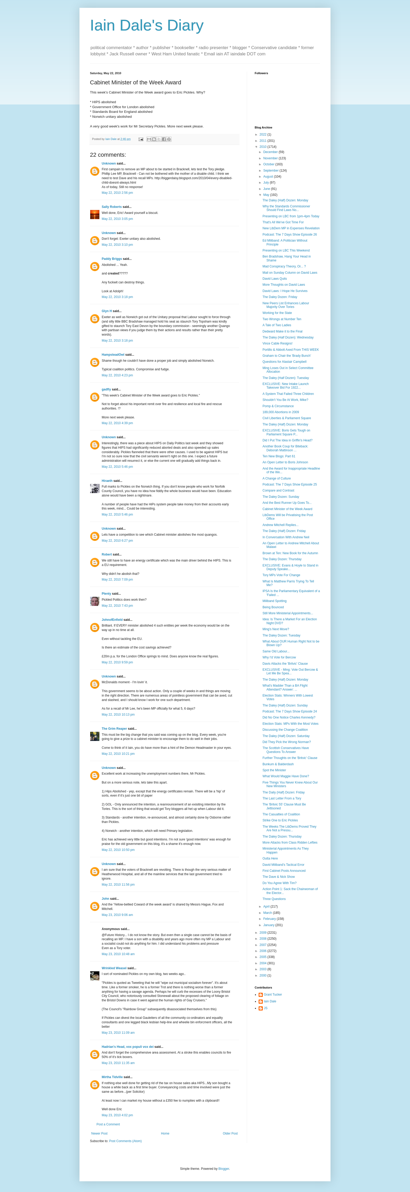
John (105, 899)
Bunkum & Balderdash (278, 764)
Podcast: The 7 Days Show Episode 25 (290, 484)
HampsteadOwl (113, 355)
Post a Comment (108, 1124)
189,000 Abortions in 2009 (281, 412)
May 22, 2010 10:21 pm (118, 754)
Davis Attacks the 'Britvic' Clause (285, 663)
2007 (263, 945)
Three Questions (274, 899)
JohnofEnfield (112, 620)
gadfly (106, 389)
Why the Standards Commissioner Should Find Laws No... (286, 208)
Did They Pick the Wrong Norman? (287, 742)
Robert (107, 554)
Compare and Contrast (278, 490)
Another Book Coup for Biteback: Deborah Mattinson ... (285, 448)
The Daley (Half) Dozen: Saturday (286, 736)
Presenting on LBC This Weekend (286, 250)
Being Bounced (273, 607)
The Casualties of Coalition (281, 814)
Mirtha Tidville (112, 1077)
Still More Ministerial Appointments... (288, 613)
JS (265, 1008)
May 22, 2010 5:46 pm (117, 467)
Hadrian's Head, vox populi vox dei (127, 1047)
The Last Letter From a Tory (282, 798)
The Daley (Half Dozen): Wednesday (288, 337)
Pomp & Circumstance (278, 406)
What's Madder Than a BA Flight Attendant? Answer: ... (285, 687)
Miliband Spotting (275, 601)
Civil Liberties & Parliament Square (287, 418)
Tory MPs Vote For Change (281, 575)
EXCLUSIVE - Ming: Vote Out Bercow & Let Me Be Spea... (290, 671)
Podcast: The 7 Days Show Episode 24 (290, 711)
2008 (263, 938)
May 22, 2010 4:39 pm (117, 423)
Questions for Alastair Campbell (284, 362)
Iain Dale (270, 1001)
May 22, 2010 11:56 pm (118, 884)
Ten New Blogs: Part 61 (279, 456)
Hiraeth (107, 481)
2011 (263, 141)
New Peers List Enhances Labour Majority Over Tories (286, 305)
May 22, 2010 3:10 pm (117, 245)
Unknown (109, 163)
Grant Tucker (273, 994)
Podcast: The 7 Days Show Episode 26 (290, 234)
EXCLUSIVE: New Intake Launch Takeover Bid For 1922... (286, 385)
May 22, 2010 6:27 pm (117, 540)
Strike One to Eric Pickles (280, 820)
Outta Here (270, 858)
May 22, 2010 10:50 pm (118, 850)
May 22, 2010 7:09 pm (117, 579)
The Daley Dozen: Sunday (281, 497)
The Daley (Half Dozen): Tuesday (286, 378)
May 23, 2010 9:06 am (117, 915)
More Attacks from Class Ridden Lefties (290, 842)
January (269, 925)
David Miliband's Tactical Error (283, 865)
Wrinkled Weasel (114, 968)
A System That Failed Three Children (288, 394)
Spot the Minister (274, 770)
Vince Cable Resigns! (278, 343)
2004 (263, 963)
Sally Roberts (112, 207)
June (267, 189)
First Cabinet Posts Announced (284, 871)
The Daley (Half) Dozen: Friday (284, 531)
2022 (263, 134)
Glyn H (107, 311)
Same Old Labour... (276, 651)
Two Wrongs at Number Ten (282, 319)
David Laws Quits (275, 279)
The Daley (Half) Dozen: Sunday (285, 705)
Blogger (223, 1169)
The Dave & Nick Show (279, 877)
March (268, 913)
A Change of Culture (277, 478)
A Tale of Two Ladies (277, 325)
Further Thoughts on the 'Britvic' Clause (290, 758)
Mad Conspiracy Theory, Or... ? (284, 266)
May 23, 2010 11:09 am (118, 1033)
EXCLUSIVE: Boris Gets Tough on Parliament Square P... (286, 432)
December (271, 152)
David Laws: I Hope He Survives (285, 291)
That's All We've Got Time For (283, 222)
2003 (263, 969)
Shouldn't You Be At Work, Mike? (285, 400)
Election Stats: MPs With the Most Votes (290, 724)
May (266, 195)
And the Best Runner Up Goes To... (287, 503)
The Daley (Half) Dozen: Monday (285, 200)
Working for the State (277, 313)
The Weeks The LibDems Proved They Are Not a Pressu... (289, 828)
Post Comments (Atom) (125, 1141)
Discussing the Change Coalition (285, 730)
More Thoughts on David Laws (284, 285)
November (271, 158)
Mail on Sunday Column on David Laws (290, 272)
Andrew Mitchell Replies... (281, 525)
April (266, 906)
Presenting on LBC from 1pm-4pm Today (291, 216)
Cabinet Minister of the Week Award (287, 509)
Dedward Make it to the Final (283, 331)
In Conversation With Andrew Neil (286, 537)
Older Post (230, 1133)
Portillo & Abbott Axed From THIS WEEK (291, 350)
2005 (263, 957)
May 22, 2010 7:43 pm (117, 605)
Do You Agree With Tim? (280, 883)
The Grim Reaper (114, 729)
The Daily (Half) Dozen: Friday (284, 792)
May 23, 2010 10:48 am (118, 954)
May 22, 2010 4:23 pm (117, 375)
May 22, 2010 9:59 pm (117, 662)
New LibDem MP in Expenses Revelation (291, 228)
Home (165, 1133)
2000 (263, 975)
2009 (263, 932)
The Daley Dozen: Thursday (282, 559)
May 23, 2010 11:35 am (118, 1063)
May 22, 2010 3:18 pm (117, 297)
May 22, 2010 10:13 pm (118, 714)
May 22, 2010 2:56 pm (117, 193)
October (269, 164)
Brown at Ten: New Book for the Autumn (290, 553)
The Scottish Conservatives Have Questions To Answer (286, 749)
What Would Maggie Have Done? (286, 776)
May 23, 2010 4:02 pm (117, 1115)
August (268, 176)
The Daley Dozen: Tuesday (281, 635)
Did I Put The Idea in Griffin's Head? (287, 440)
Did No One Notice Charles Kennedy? (289, 717)
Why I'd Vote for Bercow (279, 657)
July (266, 182)
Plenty (106, 593)
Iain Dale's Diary (147, 25)
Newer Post (99, 1133)
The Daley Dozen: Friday (280, 297)
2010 (263, 147)
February (270, 919)
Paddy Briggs (112, 259)
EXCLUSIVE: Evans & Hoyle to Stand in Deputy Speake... (290, 567)
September (271, 170)
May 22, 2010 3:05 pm (117, 219)
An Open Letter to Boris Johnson (285, 462)
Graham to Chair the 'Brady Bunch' (287, 356)
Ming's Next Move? (276, 629)
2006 (263, 951)
